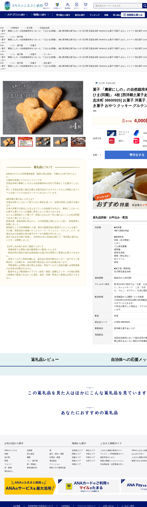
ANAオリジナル (10, 450)
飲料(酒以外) (32, 468)
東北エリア (90, 450)
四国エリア (76, 461)
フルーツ (8, 464)
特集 (106, 15)
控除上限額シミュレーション (112, 461)
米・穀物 (8, 468)
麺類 (29, 457)
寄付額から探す (63, 15)
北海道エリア (77, 450)
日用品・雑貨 (54, 457)
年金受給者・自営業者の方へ (112, 464)
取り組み (117, 15)
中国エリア (90, 457)
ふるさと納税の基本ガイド (111, 450)
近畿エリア (76, 457)
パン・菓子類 (32, 461)
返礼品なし (8, 471)
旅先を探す (80, 15)
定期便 (29, 450)
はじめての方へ (138, 454)
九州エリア (90, 461)
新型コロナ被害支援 (57, 468)
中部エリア (90, 454)
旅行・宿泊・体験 (56, 454)
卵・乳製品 (31, 464)
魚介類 (7, 457)
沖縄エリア (76, 464)
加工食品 (30, 454)
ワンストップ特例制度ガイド (112, 454)
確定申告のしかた (107, 457)
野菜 (6, 461)
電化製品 (53, 461)
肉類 (6, 454)
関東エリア (76, 454)
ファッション (54, 464)
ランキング (95, 15)
